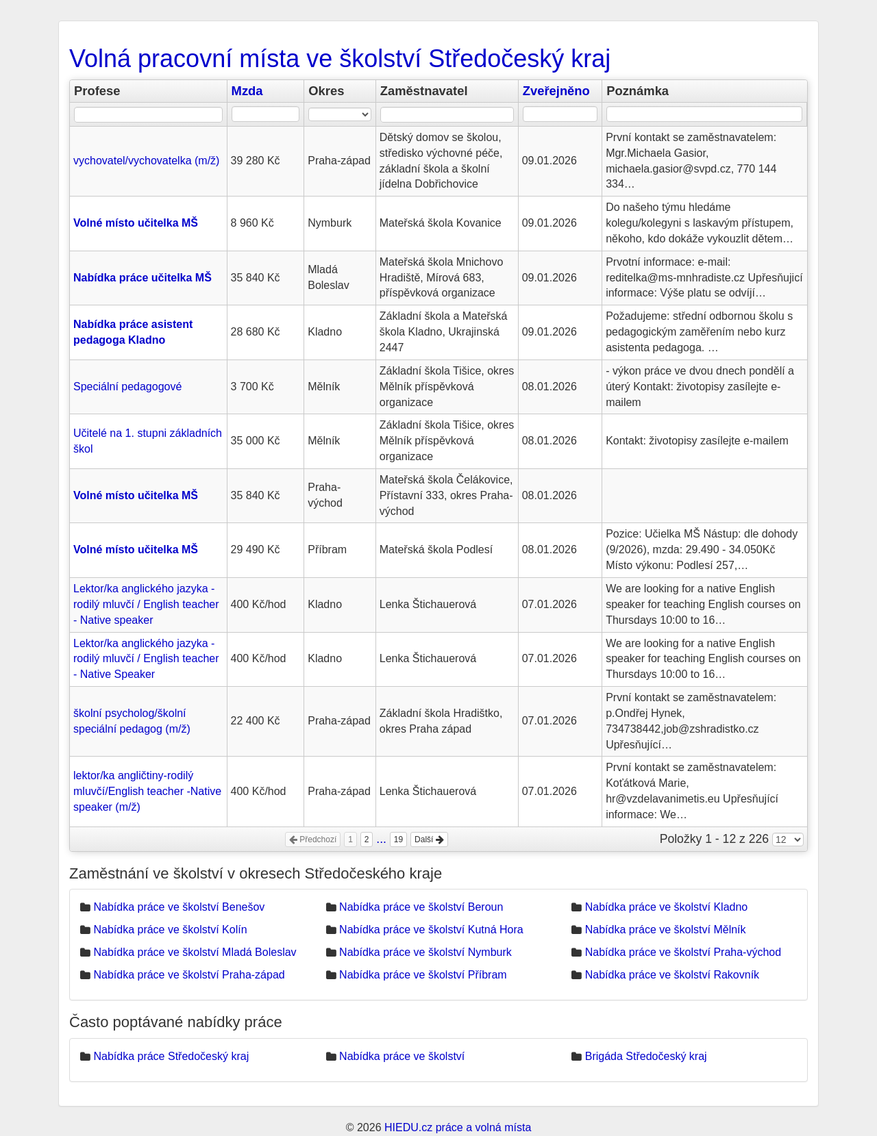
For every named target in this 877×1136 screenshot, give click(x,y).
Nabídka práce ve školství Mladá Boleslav (194, 952)
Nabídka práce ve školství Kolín (170, 929)
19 (398, 839)
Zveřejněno (556, 91)
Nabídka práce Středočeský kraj (171, 1056)
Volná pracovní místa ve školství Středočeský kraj (339, 59)
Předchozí (312, 839)
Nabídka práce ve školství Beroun (421, 907)
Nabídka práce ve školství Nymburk (425, 952)
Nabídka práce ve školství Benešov (178, 907)
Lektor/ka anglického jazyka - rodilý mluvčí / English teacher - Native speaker (146, 604)
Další (429, 839)
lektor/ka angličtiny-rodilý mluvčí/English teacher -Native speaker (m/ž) (147, 791)
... (381, 839)
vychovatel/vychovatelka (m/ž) (146, 160)
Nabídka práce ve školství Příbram (423, 975)
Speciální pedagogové (127, 386)
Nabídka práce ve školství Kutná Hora (431, 929)
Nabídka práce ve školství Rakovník (672, 975)
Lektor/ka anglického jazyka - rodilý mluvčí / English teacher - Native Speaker (146, 659)
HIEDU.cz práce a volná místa (457, 1127)
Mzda (247, 91)
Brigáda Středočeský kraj (646, 1056)
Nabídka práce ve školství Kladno (666, 907)
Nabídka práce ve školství (402, 1056)
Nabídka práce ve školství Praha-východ (683, 952)
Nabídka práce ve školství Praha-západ (188, 975)
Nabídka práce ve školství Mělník (665, 929)
